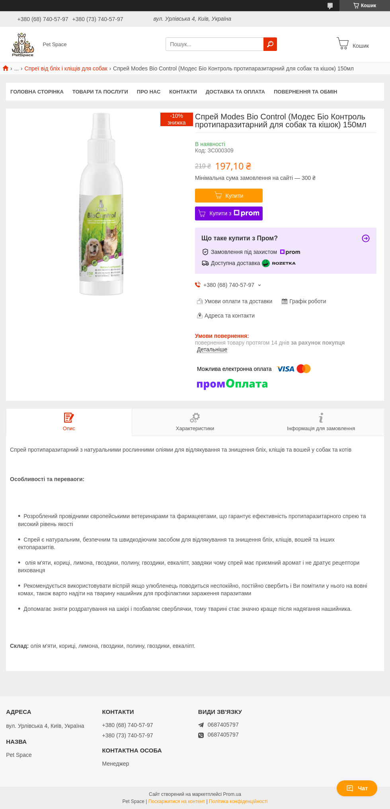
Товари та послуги (100, 92)
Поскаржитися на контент (176, 801)
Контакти (183, 92)
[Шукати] (270, 44)
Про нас (148, 92)
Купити (235, 196)
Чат (357, 788)
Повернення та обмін (305, 92)
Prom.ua (232, 794)
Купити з (234, 213)
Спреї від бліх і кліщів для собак (66, 68)
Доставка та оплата (235, 92)
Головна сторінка (37, 92)
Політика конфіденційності (238, 801)
